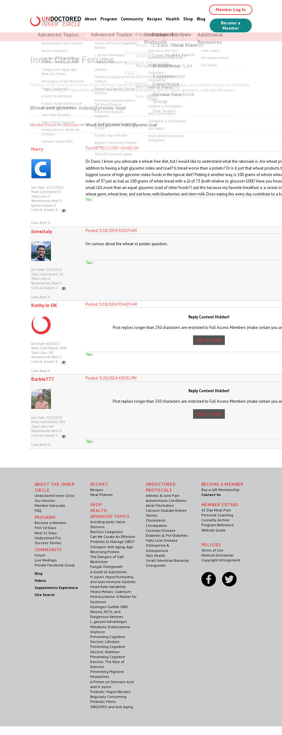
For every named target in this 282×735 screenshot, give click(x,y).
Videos (40, 580)
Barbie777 (42, 379)
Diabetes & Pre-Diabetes (167, 535)
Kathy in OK (44, 305)
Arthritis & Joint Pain (162, 495)
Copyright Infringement (220, 560)
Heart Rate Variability (108, 586)
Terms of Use (212, 550)
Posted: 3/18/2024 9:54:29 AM (111, 304)
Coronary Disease (160, 530)
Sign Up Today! (209, 340)
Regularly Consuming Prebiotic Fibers (108, 699)
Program (108, 19)
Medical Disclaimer (217, 555)
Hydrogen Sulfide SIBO (109, 606)
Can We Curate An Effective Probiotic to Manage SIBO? (112, 539)
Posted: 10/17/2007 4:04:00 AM (112, 148)
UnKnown (70, 125)
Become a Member (230, 25)
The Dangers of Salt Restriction (107, 559)
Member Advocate (50, 505)
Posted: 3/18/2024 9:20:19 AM (111, 230)
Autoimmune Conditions (166, 500)
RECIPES (99, 484)
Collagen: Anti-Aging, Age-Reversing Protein (112, 549)
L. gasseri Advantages (108, 621)
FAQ (38, 510)
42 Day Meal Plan (216, 510)
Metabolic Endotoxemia (110, 626)
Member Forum (43, 125)
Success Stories (48, 542)
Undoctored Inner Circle (54, 495)
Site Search (45, 594)
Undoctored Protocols (161, 487)
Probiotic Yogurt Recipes (110, 691)
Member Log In (231, 9)
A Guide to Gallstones (108, 571)
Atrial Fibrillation (160, 505)
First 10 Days (45, 527)
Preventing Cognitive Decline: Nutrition (107, 649)
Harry (37, 149)
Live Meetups (46, 560)
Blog (201, 19)
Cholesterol (156, 520)
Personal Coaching (217, 515)
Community (132, 19)
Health (172, 19)
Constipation (156, 525)
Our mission (45, 500)
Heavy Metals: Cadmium (110, 591)
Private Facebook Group (55, 565)
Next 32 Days (46, 533)
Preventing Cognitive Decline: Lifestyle (107, 639)
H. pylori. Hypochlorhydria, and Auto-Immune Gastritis (113, 579)
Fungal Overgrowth (106, 566)
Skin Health (155, 555)
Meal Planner (101, 494)
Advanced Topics (110, 516)
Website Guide (213, 530)
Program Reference (217, 525)
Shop (188, 19)
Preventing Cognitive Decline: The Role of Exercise (107, 661)
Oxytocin (97, 631)
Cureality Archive (215, 520)
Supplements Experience (56, 587)
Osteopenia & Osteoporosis (158, 547)
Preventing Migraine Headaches (107, 674)
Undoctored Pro (48, 538)
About (91, 19)
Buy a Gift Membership (220, 489)
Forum (40, 555)
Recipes (154, 19)
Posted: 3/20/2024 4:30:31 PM (111, 378)
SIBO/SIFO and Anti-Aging (111, 706)
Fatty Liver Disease (162, 540)
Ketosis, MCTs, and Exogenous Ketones (106, 614)
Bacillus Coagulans (106, 531)
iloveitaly (41, 231)
